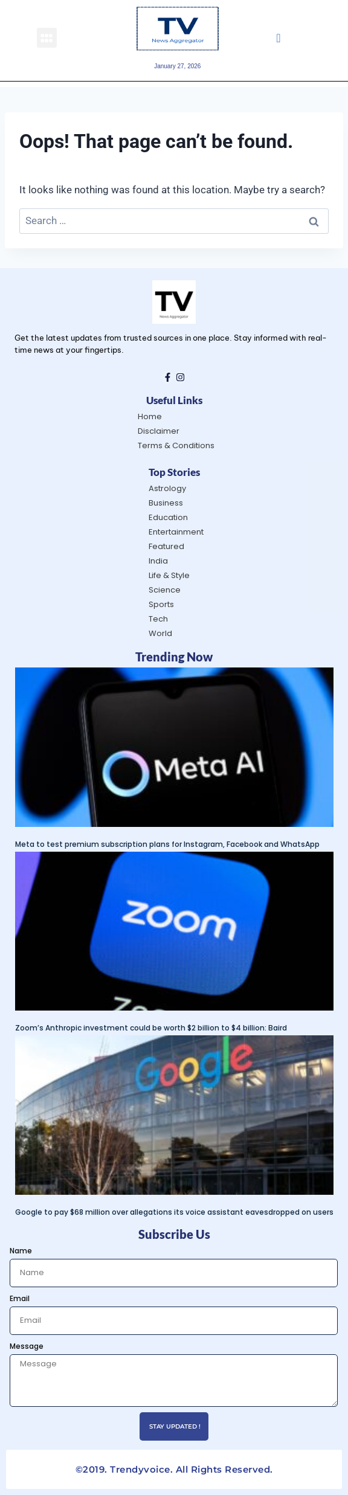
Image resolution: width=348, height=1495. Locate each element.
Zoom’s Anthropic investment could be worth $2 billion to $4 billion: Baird (151, 1028)
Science (165, 590)
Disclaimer (158, 431)
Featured (166, 546)
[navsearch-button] (278, 37)
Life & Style (169, 575)
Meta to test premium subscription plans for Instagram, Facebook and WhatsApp (167, 844)
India (158, 561)
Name (21, 1251)
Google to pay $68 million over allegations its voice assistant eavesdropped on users (174, 1212)
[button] (47, 38)
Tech (158, 619)
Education (168, 517)
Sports (161, 604)
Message (27, 1346)
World (160, 633)
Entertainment (176, 532)
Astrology (167, 488)
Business (166, 503)
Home (150, 416)
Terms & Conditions (176, 445)
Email (20, 1298)
